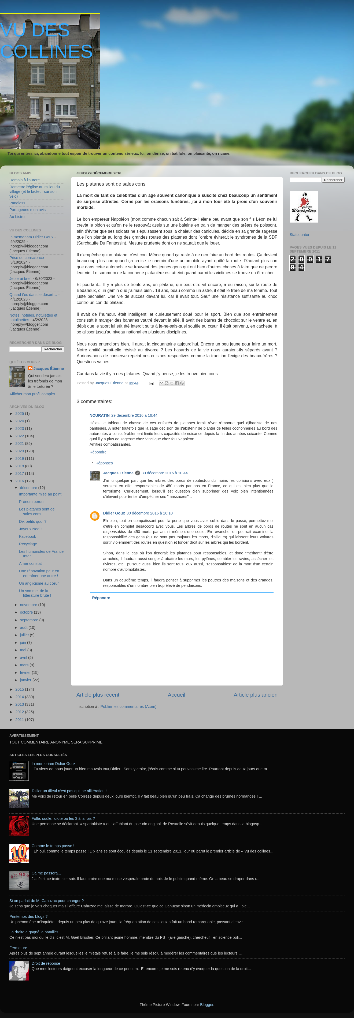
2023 (20, 428)
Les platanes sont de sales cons (37, 511)
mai (23, 650)
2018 (20, 466)
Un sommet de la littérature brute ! (35, 593)
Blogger (206, 1004)
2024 (20, 421)
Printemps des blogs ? (28, 916)
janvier (26, 680)
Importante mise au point (40, 494)
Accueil (176, 695)
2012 (20, 712)
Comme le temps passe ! (53, 846)
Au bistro (17, 217)
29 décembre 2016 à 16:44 (134, 415)
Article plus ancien (256, 695)
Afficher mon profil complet (32, 394)
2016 (20, 481)
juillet (25, 635)
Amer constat (30, 563)
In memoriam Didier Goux (31, 237)
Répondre (98, 452)
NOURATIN (100, 415)
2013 (20, 704)
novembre (29, 605)
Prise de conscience (26, 258)
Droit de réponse (46, 963)
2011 (20, 720)
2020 (20, 451)
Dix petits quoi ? (32, 521)
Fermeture (18, 948)
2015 (20, 689)
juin (23, 642)
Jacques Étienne (109, 383)
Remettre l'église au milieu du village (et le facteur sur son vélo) (34, 191)
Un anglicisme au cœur (39, 583)
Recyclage (28, 544)
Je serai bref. (20, 278)
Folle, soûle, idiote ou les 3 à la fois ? (63, 818)
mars (25, 665)
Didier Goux (114, 513)
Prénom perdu (31, 501)
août (24, 627)
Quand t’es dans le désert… (33, 294)
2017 (20, 473)
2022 (20, 436)
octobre (27, 612)
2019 (20, 458)
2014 (20, 697)
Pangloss (17, 203)
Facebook (27, 536)
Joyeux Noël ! (30, 529)
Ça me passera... (46, 873)
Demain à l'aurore (24, 180)
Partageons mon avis (27, 210)
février (26, 672)
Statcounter (299, 234)
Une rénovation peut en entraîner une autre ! (39, 573)
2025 (20, 413)
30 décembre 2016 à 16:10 (150, 513)
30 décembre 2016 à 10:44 (165, 473)
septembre (29, 620)
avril (24, 657)
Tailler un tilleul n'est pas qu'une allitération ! (69, 791)
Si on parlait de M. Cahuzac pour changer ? (46, 901)
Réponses (104, 463)
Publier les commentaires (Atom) (129, 706)
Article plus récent (97, 695)
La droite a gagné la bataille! (33, 932)
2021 (20, 443)
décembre (29, 488)
